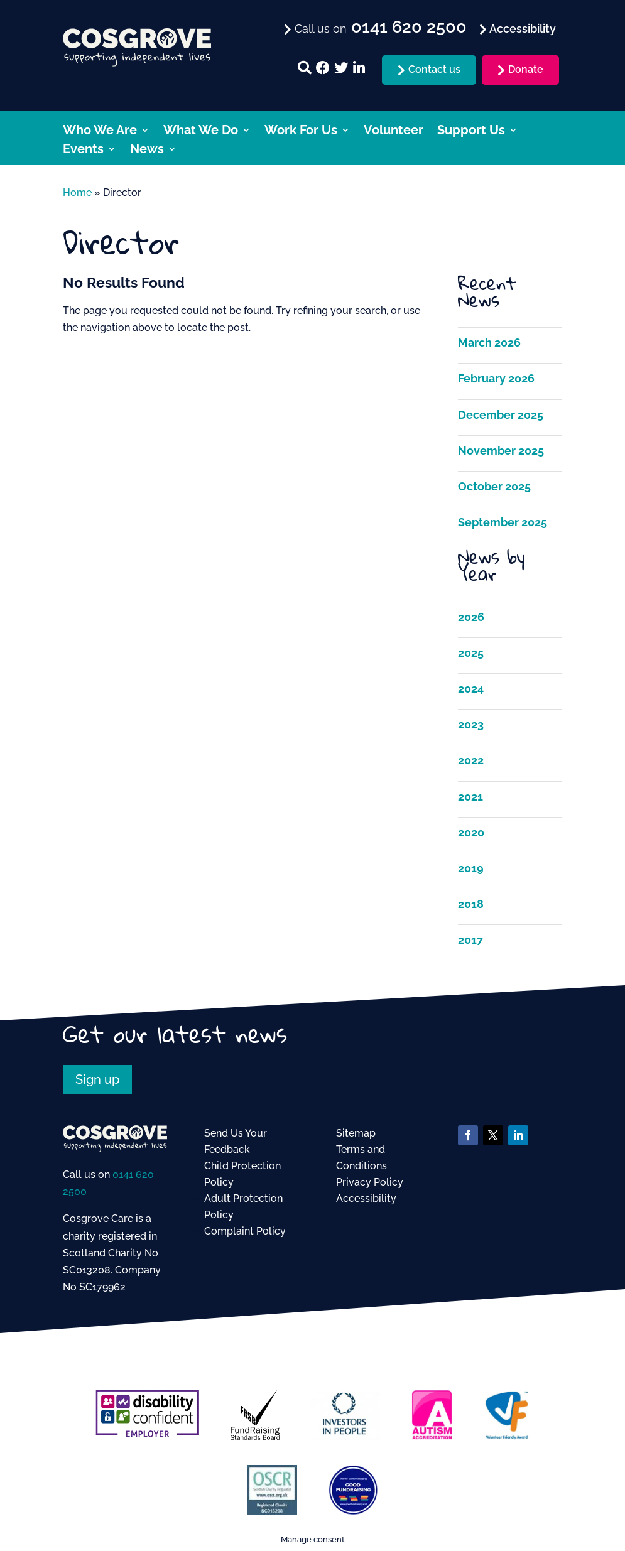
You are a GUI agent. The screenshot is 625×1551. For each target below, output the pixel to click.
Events (83, 150)
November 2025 (501, 450)
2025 (471, 652)
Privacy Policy (369, 1182)
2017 (470, 939)
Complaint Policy (245, 1231)
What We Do (200, 132)
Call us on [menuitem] (379, 27)
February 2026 (496, 378)
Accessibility (366, 1198)
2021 (470, 796)
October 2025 (494, 486)
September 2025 (502, 522)
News (147, 150)
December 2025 (500, 414)
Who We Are (100, 132)
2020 (471, 832)
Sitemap (356, 1133)
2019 (471, 868)
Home (77, 192)
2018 (471, 904)
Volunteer (393, 132)
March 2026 (489, 342)
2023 (471, 724)
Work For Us (300, 132)
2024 (471, 688)
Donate (525, 69)
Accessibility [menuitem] (521, 28)
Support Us (471, 132)
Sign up (97, 1079)
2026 (471, 617)
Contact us (434, 69)
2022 (471, 760)
